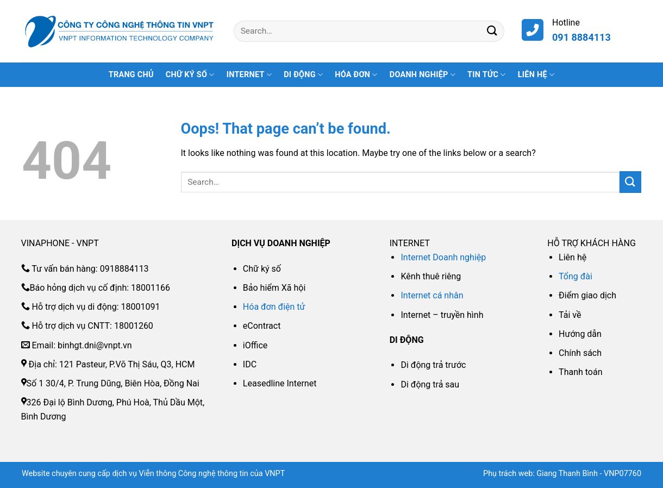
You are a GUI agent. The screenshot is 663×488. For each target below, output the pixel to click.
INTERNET (249, 75)
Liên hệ (536, 75)
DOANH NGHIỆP (422, 75)
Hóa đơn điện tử (274, 307)
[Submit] (492, 31)
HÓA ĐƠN (356, 75)
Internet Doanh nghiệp (443, 257)
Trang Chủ (131, 74)
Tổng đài (575, 276)
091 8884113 (581, 37)
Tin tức (486, 75)
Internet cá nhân (432, 295)
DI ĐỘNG (303, 75)
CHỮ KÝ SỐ (190, 75)
